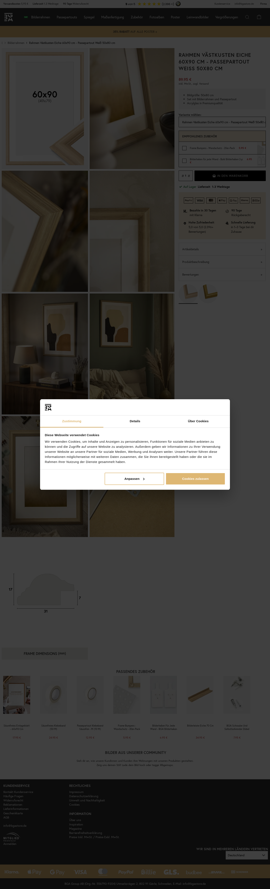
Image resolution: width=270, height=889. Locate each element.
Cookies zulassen (195, 478)
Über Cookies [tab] (198, 421)
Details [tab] (135, 421)
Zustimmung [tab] (71, 421)
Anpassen (134, 478)
